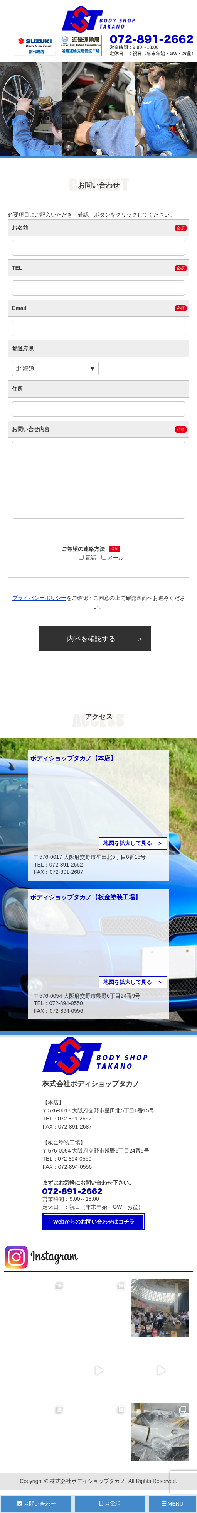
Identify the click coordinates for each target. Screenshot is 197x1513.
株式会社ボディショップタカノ (87, 1481)
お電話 (110, 1504)
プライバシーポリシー (39, 598)
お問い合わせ (36, 1504)
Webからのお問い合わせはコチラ (94, 1222)
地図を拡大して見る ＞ (133, 843)
